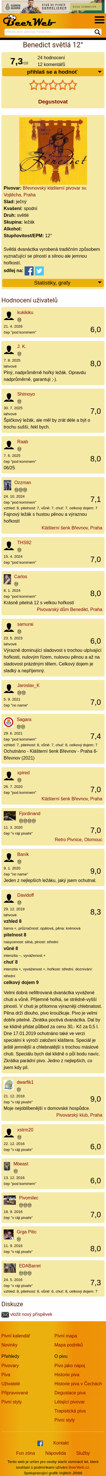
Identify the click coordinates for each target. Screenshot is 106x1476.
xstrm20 (25, 1129)
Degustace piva (70, 1392)
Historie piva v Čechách (78, 1383)
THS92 (24, 542)
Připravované (14, 1392)
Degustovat (53, 102)
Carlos (20, 576)
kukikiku (25, 312)
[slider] (53, 85)
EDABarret (29, 1265)
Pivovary (10, 1365)
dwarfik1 (25, 1082)
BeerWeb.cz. (79, 1467)
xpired (23, 772)
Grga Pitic (26, 1231)
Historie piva (67, 1374)
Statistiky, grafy (68, 283)
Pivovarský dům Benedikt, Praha (69, 609)
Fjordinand (29, 813)
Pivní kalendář (15, 1335)
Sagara (24, 719)
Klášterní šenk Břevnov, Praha (72, 527)
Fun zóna (25, 1453)
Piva (5, 1374)
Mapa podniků (69, 1345)
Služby (83, 1453)
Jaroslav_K (28, 685)
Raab (22, 441)
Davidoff (25, 895)
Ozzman (22, 482)
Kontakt (61, 1443)
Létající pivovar (70, 1401)
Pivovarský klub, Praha (79, 1115)
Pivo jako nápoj (70, 1365)
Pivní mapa (66, 1335)
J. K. (21, 346)
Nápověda (55, 1453)
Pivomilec (28, 1197)
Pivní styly (11, 1401)
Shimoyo (26, 394)
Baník (23, 854)
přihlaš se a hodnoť (64, 72)
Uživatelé (10, 1383)
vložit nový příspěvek (26, 1314)
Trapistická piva (70, 1411)
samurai (25, 624)
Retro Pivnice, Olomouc (78, 839)
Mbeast (21, 1163)
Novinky (9, 1345)
